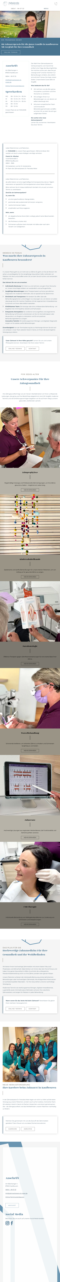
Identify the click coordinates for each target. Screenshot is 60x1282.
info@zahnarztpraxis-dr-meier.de (16, 1193)
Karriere (12, 1129)
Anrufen (28, 1129)
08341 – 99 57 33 (10, 1189)
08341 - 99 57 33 (17, 8)
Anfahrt (12, 1205)
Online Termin (10, 52)
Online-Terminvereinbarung (14, 86)
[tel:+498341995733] (55, 3)
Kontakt (32, 348)
